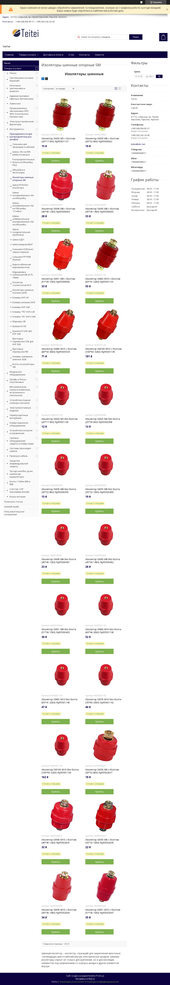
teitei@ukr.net (138, 144)
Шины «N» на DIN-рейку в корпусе (21, 153)
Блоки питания (17, 496)
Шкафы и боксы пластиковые (18, 381)
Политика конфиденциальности (103, 981)
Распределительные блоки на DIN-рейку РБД (23, 162)
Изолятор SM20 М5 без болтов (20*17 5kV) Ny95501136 (60, 420)
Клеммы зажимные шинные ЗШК (22, 358)
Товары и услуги (27, 54)
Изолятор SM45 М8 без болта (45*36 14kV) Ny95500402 (102, 561)
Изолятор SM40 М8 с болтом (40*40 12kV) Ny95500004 (58, 210)
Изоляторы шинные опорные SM (23, 179)
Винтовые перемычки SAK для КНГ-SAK (22, 341)
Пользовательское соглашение (14, 513)
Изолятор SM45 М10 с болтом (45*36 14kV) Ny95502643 (59, 911)
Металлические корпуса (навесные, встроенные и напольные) (20, 391)
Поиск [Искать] (136, 37)
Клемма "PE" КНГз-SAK (24, 316)
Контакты (84, 54)
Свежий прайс (11, 506)
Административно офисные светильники (21, 97)
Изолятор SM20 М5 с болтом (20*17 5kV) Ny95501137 (58, 140)
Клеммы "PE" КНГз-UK (23, 311)
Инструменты (17, 129)
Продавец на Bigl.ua (85, 978)
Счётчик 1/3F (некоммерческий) (19, 490)
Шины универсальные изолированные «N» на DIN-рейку (23, 220)
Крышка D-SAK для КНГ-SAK (22, 332)
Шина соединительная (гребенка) (21, 232)
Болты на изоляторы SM (23, 365)
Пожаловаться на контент (72, 981)
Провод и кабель (19, 455)
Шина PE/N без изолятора (20, 186)
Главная (9, 54)
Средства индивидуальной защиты (19, 463)
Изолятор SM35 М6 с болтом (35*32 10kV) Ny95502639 (102, 841)
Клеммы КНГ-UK (20, 297)
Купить (55, 160)
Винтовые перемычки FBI (20, 350)
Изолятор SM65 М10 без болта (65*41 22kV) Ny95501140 (59, 701)
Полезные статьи (13, 501)
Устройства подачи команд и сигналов (20, 401)
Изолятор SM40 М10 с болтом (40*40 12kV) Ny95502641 (59, 841)
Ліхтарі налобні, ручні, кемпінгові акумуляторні (21, 474)
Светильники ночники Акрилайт (21, 79)
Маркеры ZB (19, 321)
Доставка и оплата (53, 54)
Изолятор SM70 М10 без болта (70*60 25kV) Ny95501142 (103, 701)
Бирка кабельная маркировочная (21, 266)
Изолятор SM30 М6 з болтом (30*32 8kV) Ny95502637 (102, 771)
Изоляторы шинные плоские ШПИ (23, 291)
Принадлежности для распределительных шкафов (21, 136)
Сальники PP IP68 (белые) (21, 258)
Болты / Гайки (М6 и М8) (20, 483)
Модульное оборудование (17, 373)
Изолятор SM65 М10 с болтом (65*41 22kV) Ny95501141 (102, 280)
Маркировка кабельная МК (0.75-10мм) (22, 275)
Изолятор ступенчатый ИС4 (21, 284)
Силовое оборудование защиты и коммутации (22, 441)
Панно (13, 73)
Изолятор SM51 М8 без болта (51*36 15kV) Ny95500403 (59, 631)
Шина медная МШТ (22, 244)
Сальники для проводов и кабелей (23, 145)
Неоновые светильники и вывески (17, 88)
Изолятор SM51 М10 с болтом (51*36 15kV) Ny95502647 (102, 911)
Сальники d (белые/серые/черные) (22, 250)
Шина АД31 (18, 239)
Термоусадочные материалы (19, 416)
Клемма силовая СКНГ (23, 302)
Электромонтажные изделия (20, 409)
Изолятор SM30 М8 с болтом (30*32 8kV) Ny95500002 (102, 140)
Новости (99, 54)
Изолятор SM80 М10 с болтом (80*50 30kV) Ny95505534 (59, 350)
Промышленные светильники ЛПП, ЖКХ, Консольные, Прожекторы (19, 112)
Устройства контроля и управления (21, 432)
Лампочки (15, 103)
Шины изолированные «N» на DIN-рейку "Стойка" (23, 207)
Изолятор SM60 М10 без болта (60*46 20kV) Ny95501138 (103, 631)
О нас (71, 54)
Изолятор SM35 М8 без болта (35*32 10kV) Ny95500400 (102, 491)
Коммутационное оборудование (19, 424)
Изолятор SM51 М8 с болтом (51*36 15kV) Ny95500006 (58, 280)
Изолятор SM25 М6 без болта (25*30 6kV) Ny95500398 (102, 420)
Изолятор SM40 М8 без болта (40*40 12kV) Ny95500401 (59, 561)
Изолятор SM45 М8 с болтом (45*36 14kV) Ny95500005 (102, 210)
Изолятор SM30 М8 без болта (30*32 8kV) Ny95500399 (59, 491)
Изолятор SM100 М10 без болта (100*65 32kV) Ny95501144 (60, 771)
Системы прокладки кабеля (20, 450)
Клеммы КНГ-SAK (21, 307)
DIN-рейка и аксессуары (18, 171)
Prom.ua (100, 975)
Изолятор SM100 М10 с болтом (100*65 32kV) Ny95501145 (103, 350)
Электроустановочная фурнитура (22, 123)
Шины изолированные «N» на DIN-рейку (23, 195)
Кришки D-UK (19, 326)
